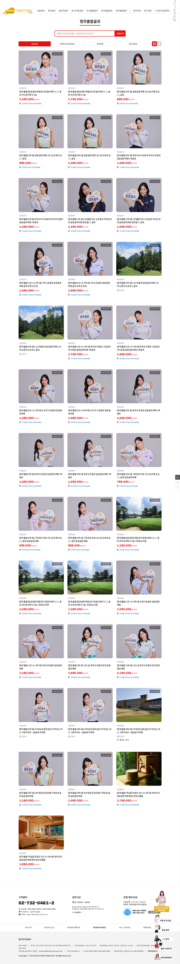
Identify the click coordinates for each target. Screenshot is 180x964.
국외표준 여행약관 (73, 927)
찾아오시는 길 (49, 927)
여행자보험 (147, 927)
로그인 (174, 3)
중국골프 (100, 44)
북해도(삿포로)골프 (67, 44)
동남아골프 (133, 44)
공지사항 (148, 10)
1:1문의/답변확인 (162, 10)
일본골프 (34, 44)
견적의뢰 (137, 10)
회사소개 (28, 927)
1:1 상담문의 (77, 912)
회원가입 (174, 10)
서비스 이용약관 (124, 927)
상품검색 (120, 33)
